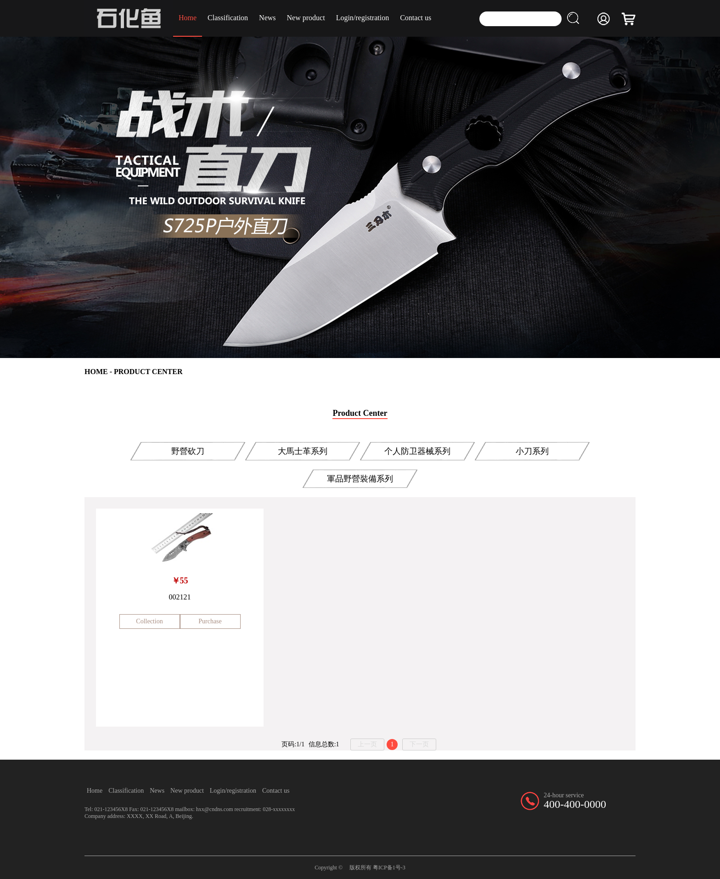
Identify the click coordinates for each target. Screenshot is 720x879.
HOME (96, 371)
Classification (228, 18)
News (267, 18)
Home (188, 18)
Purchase (210, 621)
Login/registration (362, 18)
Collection (149, 621)
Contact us (415, 18)
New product (306, 18)
